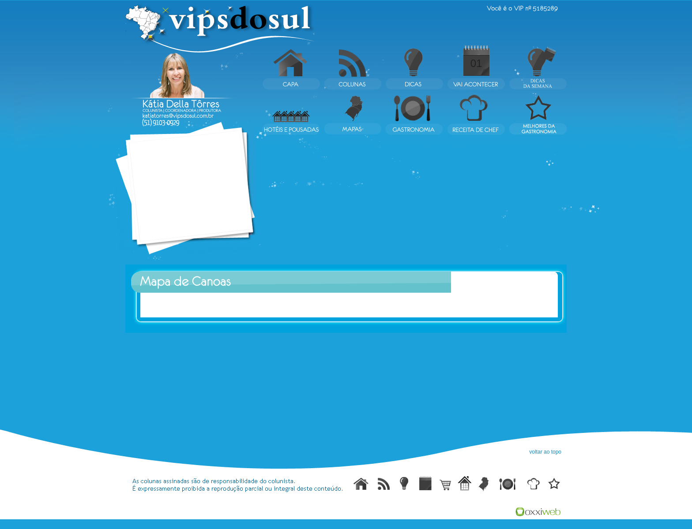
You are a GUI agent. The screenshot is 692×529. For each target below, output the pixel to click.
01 (476, 63)
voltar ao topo (545, 452)
